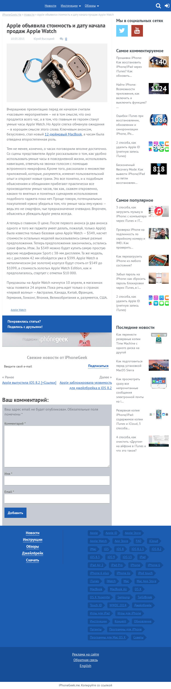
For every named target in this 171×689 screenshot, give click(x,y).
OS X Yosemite (100, 597)
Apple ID (111, 533)
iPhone (135, 565)
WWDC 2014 (118, 605)
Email (9, 492)
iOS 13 (127, 557)
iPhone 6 (154, 565)
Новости (50, 6)
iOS (106, 549)
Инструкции (69, 6)
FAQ (138, 541)
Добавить (15, 513)
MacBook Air (118, 589)
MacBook (96, 589)
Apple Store (133, 533)
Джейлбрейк (32, 553)
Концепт (120, 621)
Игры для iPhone (129, 613)
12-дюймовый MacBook (63, 134)
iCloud (153, 541)
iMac (93, 549)
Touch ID (96, 605)
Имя (8, 474)
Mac (126, 581)
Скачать (32, 560)
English (85, 665)
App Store (121, 541)
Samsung (124, 597)
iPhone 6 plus (99, 573)
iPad (143, 557)
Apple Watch (18, 310)
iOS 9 (111, 557)
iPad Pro (117, 565)
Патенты (96, 629)
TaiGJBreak (145, 597)
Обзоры (90, 6)
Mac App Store (146, 581)
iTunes (94, 581)
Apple (94, 533)
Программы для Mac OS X (108, 637)
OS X (138, 589)
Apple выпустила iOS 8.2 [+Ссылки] (29, 382)
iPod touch (145, 573)
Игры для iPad (100, 613)
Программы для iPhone (125, 629)
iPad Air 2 (96, 565)
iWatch (111, 581)
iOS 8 (120, 549)
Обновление (142, 621)
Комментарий (15, 423)
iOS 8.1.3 (138, 549)
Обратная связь (85, 660)
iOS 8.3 (95, 557)
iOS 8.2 (156, 549)
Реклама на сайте (85, 654)
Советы (138, 637)
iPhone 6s (123, 573)
